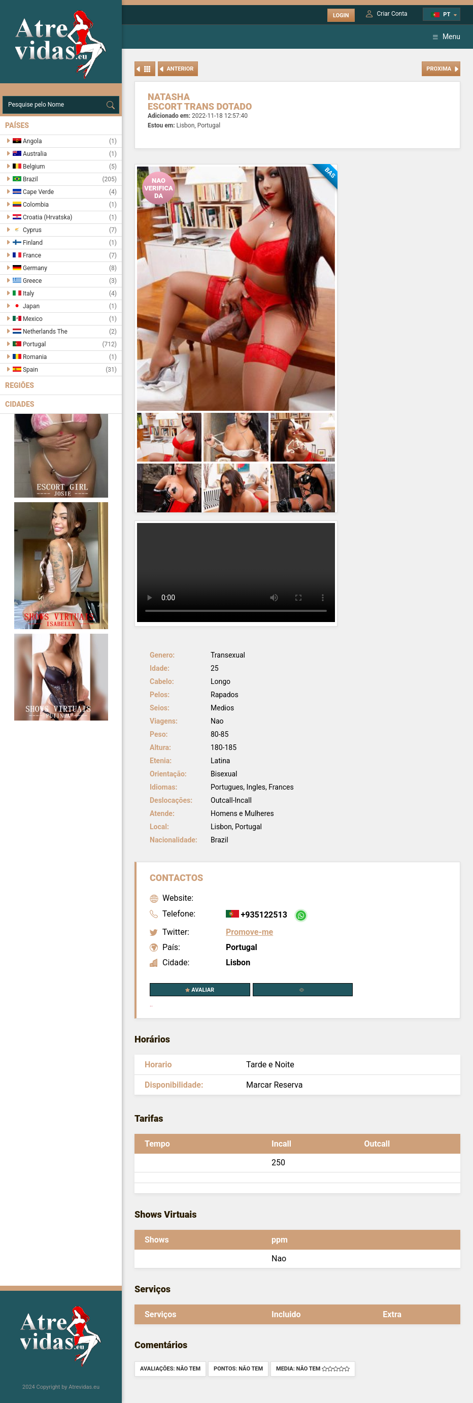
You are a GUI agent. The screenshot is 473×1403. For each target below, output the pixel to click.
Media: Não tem (313, 1368)
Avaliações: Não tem (170, 1368)
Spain (25, 369)
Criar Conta (386, 14)
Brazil (25, 179)
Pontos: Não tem (238, 1368)
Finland (28, 242)
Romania (30, 357)
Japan (26, 306)
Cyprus (27, 230)
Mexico (28, 318)
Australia (30, 153)
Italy (23, 293)
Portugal (29, 344)
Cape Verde (33, 191)
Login (341, 15)
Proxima (443, 69)
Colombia (31, 204)
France (27, 255)
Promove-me (249, 932)
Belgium (29, 166)
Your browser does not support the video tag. (236, 572)
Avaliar (199, 990)
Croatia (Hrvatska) (42, 217)
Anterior (176, 69)
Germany (30, 268)
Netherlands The (40, 331)
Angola (27, 141)
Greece (27, 280)
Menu (446, 36)
